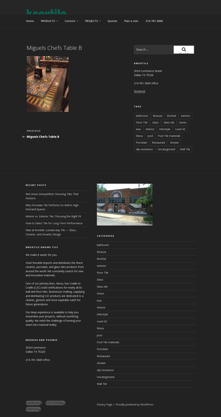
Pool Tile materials (169, 136)
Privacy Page (104, 404)
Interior (150, 129)
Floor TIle (142, 122)
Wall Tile (185, 149)
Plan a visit (131, 21)
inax (138, 129)
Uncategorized (166, 149)
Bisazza (157, 115)
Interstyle (164, 129)
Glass (155, 122)
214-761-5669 (154, 21)
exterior (185, 115)
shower (174, 142)
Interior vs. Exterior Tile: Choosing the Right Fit (53, 216)
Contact (72, 21)
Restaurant (158, 142)
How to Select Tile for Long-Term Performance (54, 223)
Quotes (112, 21)
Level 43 (180, 129)
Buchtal (171, 115)
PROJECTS (93, 21)
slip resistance (144, 149)
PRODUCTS (49, 21)
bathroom (142, 115)
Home (30, 21)
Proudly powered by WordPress (134, 404)
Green (182, 122)
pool (150, 136)
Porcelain (141, 142)
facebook (139, 91)
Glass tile (169, 122)
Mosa (139, 136)
